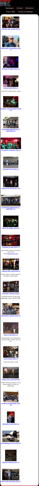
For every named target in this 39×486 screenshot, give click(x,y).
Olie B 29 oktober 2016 (10, 227)
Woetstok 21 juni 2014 (10, 423)
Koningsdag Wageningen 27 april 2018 (11, 129)
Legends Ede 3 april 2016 (11, 270)
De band (20, 8)
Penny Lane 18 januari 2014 (11, 480)
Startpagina (10, 8)
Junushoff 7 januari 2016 (11, 292)
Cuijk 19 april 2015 (10, 358)
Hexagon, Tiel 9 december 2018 (11, 108)
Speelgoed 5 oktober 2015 (11, 314)
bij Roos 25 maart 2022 (11, 68)
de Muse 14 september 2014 (11, 403)
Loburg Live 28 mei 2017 (11, 187)
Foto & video (10, 12)
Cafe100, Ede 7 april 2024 (10, 28)
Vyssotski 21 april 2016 (11, 246)
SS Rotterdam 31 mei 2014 (11, 442)
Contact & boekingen (25, 12)
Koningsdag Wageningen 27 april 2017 (10, 207)
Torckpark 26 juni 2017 (11, 168)
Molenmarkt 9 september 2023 (11, 48)
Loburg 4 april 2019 (10, 87)
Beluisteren (29, 8)
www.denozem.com (13, 253)
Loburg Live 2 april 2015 (11, 378)
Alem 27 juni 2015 (10, 334)
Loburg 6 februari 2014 (10, 461)
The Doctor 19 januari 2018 (11, 149)
